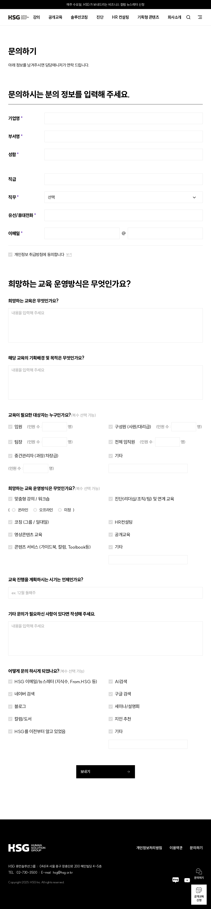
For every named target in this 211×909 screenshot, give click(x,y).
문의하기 (196, 848)
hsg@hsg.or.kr (63, 872)
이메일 (14, 233)
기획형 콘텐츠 (148, 17)
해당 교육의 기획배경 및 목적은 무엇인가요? (46, 358)
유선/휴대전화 (20, 215)
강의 (36, 17)
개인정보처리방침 (149, 848)
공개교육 (55, 17)
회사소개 (174, 17)
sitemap (200, 17)
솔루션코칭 (79, 17)
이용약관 (176, 848)
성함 (12, 154)
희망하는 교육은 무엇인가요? (33, 301)
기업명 (14, 118)
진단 (99, 17)
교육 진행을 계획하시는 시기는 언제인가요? (45, 580)
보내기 (106, 771)
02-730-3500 (26, 872)
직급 (12, 179)
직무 (12, 197)
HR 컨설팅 (120, 17)
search (188, 17)
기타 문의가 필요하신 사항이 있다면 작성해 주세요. (51, 614)
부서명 (14, 136)
